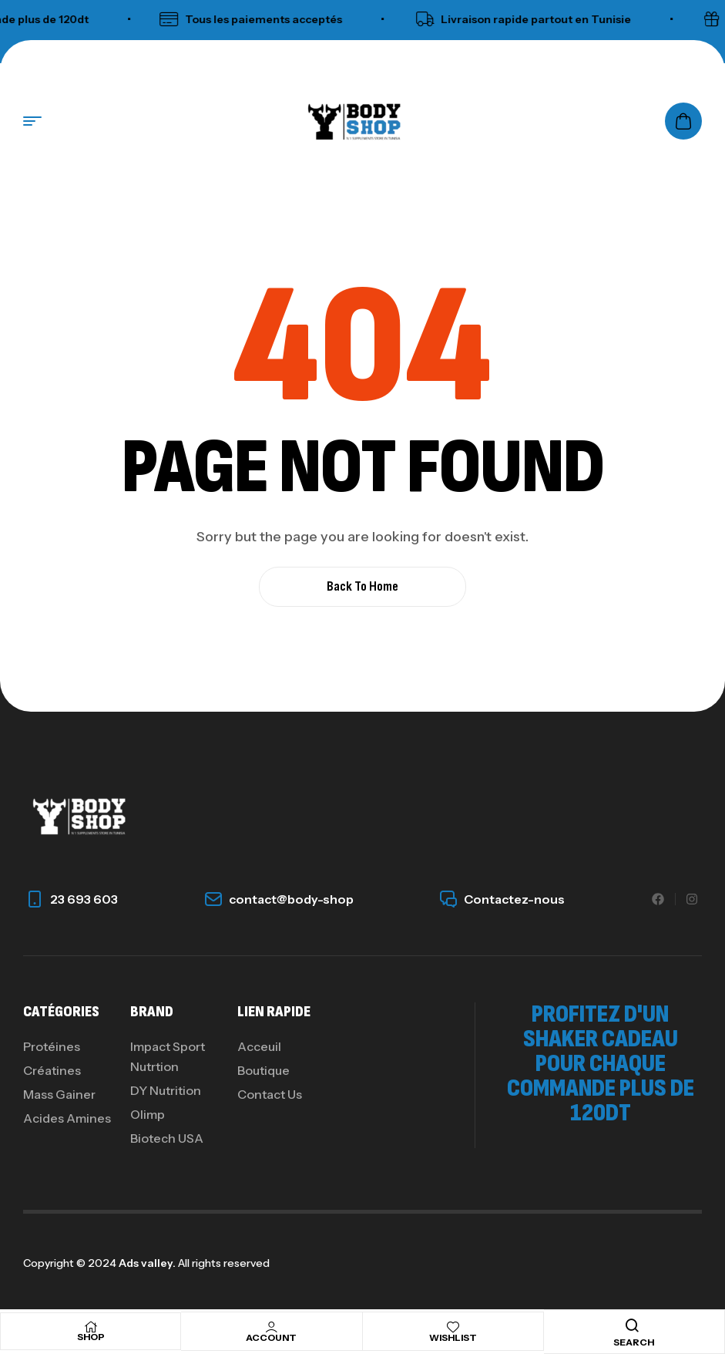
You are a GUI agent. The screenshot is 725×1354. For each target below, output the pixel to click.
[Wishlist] (453, 1327)
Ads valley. (147, 1263)
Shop (91, 1336)
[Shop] (91, 1327)
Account (271, 1337)
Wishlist (453, 1337)
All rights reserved (223, 1263)
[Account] (271, 1327)
